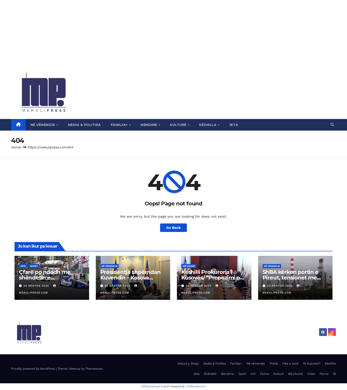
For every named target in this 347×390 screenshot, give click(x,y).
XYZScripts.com (196, 386)
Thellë (273, 363)
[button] (332, 125)
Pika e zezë (290, 363)
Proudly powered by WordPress (33, 368)
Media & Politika (84, 125)
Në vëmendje (43, 125)
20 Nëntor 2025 (36, 285)
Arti (253, 373)
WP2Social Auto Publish (155, 386)
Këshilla (208, 125)
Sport (34, 266)
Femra (264, 373)
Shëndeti (210, 373)
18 (334, 373)
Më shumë (189, 266)
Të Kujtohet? (311, 363)
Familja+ (120, 125)
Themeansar (94, 368)
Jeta (233, 125)
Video (311, 373)
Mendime (149, 125)
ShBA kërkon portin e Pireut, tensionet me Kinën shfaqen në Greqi (294, 277)
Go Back (173, 227)
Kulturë (178, 125)
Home (16, 147)
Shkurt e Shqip (188, 363)
